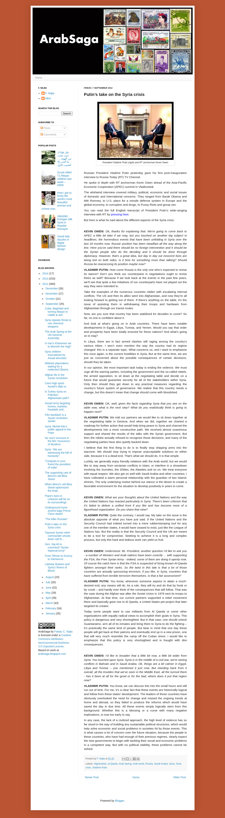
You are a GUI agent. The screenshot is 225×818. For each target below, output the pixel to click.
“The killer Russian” (56, 519)
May (48, 592)
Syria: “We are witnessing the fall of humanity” (58, 452)
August (50, 577)
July (48, 582)
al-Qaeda (113, 763)
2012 (45, 283)
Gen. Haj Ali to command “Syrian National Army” (57, 547)
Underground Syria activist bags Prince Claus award (58, 510)
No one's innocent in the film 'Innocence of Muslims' (57, 441)
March (50, 603)
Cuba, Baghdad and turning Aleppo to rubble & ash (57, 311)
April (49, 597)
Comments (49, 134)
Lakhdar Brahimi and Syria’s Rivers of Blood (57, 567)
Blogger (119, 800)
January (51, 613)
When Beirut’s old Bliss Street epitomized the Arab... (58, 487)
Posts (45, 128)
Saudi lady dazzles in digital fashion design (63, 243)
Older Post (179, 777)
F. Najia (101, 758)
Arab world (138, 763)
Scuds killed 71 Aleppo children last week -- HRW (64, 179)
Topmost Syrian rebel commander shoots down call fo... (57, 536)
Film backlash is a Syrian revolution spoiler (56, 418)
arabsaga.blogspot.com (52, 653)
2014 (45, 273)
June (49, 587)
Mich (48, 98)
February (51, 608)
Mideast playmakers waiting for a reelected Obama (57, 366)
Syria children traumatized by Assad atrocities (55, 355)
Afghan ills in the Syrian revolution (56, 376)
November (52, 293)
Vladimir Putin (99, 767)
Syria (172, 763)
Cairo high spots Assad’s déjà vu (55, 385)
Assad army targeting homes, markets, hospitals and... (57, 406)
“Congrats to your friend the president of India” (57, 464)
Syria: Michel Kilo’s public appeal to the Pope (58, 429)
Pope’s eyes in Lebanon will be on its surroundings (57, 499)
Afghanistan (100, 763)
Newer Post (92, 777)
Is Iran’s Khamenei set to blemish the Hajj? (58, 345)
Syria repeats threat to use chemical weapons (58, 323)
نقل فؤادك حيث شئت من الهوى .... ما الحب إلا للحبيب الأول (64, 158)
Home (38, 77)
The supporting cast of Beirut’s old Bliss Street (58, 476)
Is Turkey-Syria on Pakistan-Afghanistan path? (57, 395)
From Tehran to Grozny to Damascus (58, 557)
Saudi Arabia (161, 763)
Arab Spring (125, 763)
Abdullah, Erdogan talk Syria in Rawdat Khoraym (64, 222)
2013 (45, 278)
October (51, 298)
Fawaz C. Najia (63, 631)
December (52, 288)
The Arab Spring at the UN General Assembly (58, 335)
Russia (149, 763)
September (52, 303)
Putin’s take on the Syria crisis (56, 526)
